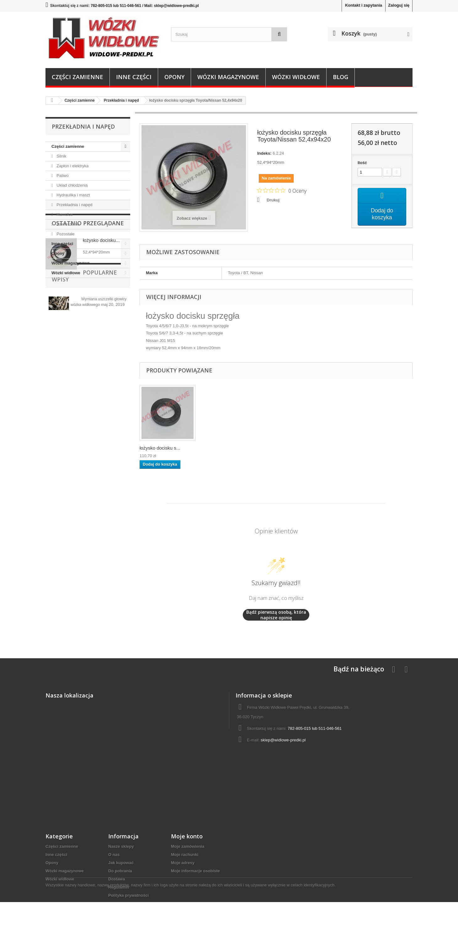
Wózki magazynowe (228, 77)
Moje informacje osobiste (195, 870)
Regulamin (118, 887)
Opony (174, 77)
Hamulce (64, 214)
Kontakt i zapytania (363, 5)
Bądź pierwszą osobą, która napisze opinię (276, 615)
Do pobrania (120, 870)
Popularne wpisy (78, 362)
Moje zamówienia (187, 846)
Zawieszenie (67, 224)
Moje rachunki (184, 854)
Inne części (134, 77)
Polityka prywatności (128, 895)
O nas (114, 854)
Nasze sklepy (121, 846)
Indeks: (264, 153)
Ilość (362, 162)
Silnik (61, 156)
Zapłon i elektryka (72, 165)
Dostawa (116, 879)
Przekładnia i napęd (74, 204)
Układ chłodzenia (72, 185)
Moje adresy (182, 862)
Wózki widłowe (296, 77)
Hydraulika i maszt (73, 195)
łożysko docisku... (101, 314)
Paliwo (62, 175)
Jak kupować (121, 862)
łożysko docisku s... (160, 448)
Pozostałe (65, 234)
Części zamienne (77, 77)
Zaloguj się (398, 5)
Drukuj (273, 200)
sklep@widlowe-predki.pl (283, 740)
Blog (340, 77)
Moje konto (187, 836)
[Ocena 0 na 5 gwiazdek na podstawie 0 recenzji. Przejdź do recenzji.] (281, 190)
